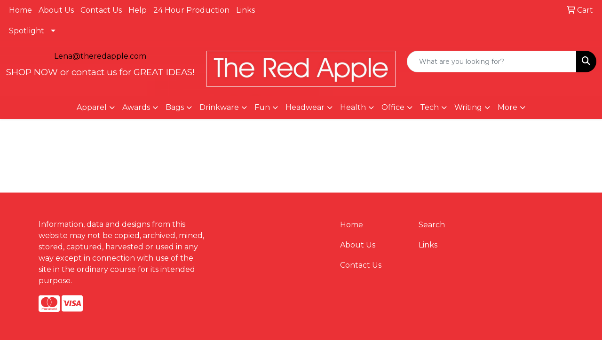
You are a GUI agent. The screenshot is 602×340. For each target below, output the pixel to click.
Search (432, 224)
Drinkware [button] (219, 107)
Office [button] (392, 107)
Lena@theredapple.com (100, 56)
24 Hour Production (191, 10)
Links (245, 10)
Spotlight (26, 30)
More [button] (507, 107)
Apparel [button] (92, 107)
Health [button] (353, 107)
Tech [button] (429, 107)
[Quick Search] (492, 61)
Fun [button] (262, 107)
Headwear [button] (305, 107)
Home (20, 10)
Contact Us (101, 10)
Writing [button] (468, 107)
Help (137, 10)
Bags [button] (175, 107)
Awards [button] (136, 107)
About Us (56, 10)
